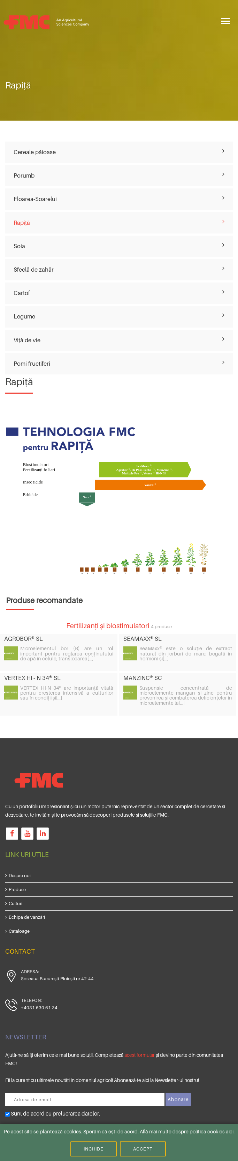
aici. (230, 1131)
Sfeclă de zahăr (34, 269)
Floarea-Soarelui (35, 198)
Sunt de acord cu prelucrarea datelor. (52, 1113)
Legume (24, 316)
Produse (17, 889)
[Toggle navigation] (225, 20)
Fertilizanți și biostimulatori (107, 625)
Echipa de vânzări (27, 917)
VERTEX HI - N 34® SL (32, 677)
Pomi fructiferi (32, 363)
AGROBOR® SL (23, 638)
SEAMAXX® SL (142, 638)
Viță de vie (27, 340)
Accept (143, 1149)
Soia (19, 246)
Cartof (22, 292)
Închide (93, 1149)
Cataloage (19, 931)
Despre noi (20, 875)
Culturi (15, 903)
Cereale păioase (35, 152)
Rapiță (22, 222)
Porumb (24, 175)
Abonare (178, 1099)
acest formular (139, 1055)
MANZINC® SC (142, 677)
